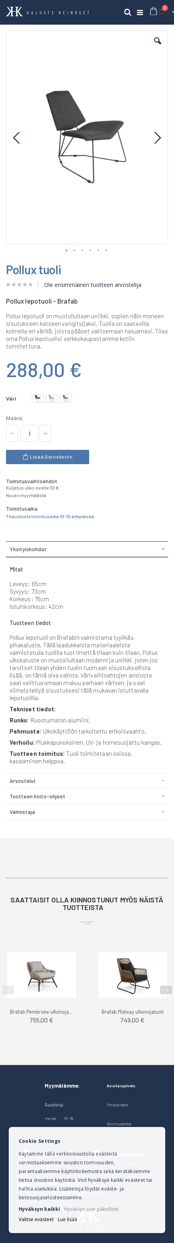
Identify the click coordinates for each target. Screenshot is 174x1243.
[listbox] (53, 400)
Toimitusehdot (119, 1123)
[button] (158, 47)
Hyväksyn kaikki (39, 1209)
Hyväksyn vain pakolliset (91, 1209)
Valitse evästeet (36, 1219)
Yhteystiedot (117, 1104)
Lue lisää (67, 1219)
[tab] (87, 549)
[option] (38, 399)
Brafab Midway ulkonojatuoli (133, 1012)
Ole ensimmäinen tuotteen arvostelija (92, 284)
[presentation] (166, 990)
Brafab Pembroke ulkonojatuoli (41, 1012)
